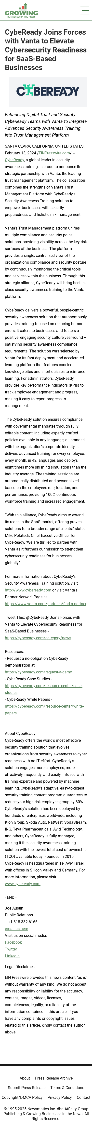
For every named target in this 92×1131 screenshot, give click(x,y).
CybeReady (14, 160)
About (25, 1078)
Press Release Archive (54, 1078)
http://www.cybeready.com (28, 590)
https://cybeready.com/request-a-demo (38, 672)
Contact (83, 1097)
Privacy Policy (60, 1097)
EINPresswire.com (54, 153)
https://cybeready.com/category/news (38, 638)
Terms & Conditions (67, 1087)
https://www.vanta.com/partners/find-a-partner (45, 603)
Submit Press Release (26, 1087)
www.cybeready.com (22, 883)
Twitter (11, 949)
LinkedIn (12, 956)
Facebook (13, 942)
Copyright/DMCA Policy (22, 1097)
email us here (16, 928)
